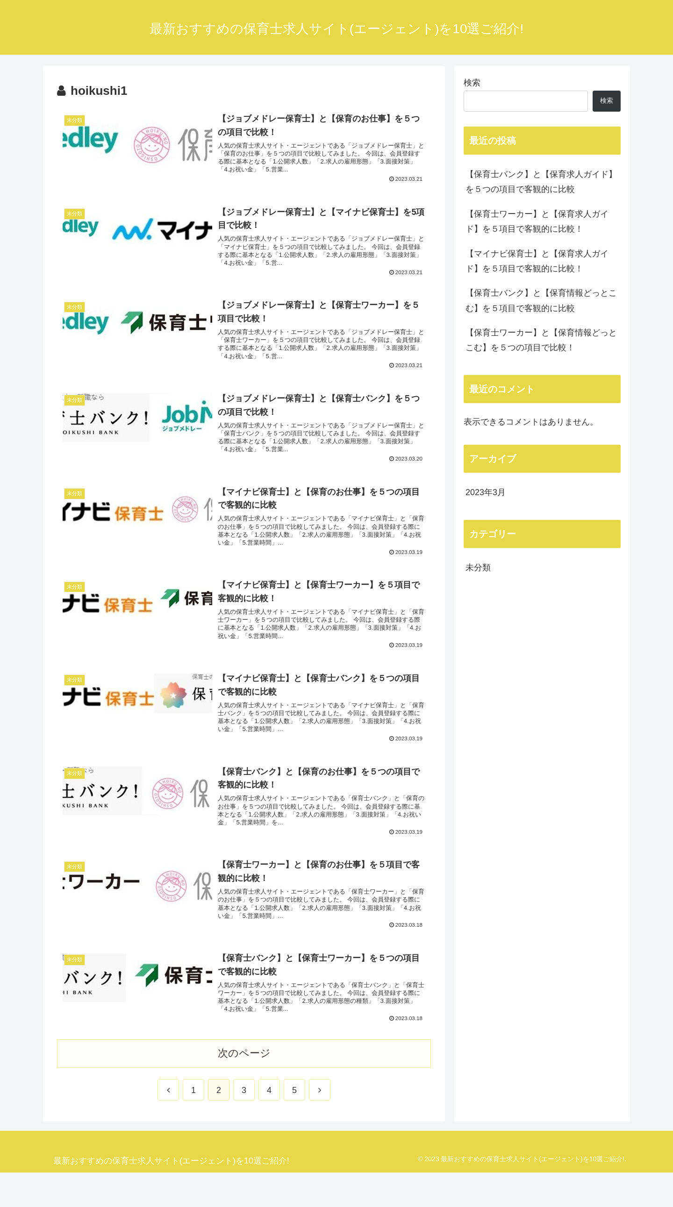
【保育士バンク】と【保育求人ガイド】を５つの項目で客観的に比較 (541, 182)
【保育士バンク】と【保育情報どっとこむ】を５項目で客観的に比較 (541, 300)
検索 (472, 82)
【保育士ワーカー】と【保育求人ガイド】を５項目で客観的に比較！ (537, 221)
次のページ (244, 1087)
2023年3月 (485, 492)
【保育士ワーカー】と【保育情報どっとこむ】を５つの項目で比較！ (541, 340)
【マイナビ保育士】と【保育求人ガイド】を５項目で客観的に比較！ (537, 261)
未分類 (478, 567)
